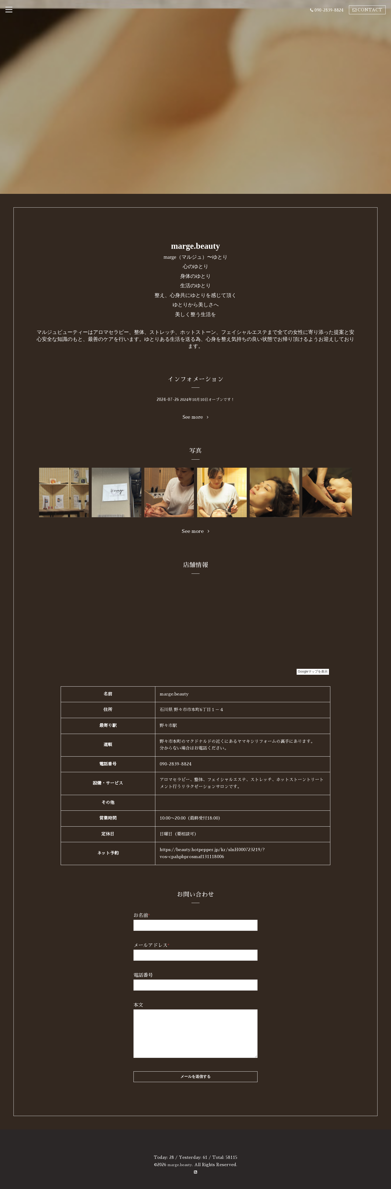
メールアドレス (151, 945)
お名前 (141, 915)
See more (195, 417)
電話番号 (143, 975)
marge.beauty (179, 1165)
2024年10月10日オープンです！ (207, 399)
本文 (138, 1005)
